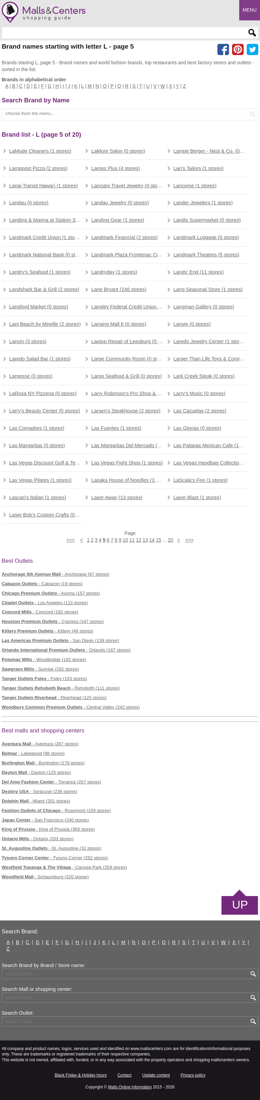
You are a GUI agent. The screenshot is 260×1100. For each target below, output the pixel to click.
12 (138, 540)
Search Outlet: (18, 1013)
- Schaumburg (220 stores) (45, 876)
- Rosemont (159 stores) (56, 810)
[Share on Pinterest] (238, 49)
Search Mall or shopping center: (37, 989)
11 (132, 540)
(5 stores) (206, 254)
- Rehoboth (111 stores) (61, 688)
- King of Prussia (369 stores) (48, 829)
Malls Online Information (130, 1087)
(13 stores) (116, 497)
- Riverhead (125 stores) (54, 697)
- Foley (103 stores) (44, 678)
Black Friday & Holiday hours (81, 1075)
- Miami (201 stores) (36, 800)
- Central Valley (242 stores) (71, 707)
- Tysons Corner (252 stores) (55, 857)
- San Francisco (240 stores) (45, 820)
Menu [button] (250, 10)
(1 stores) (40, 151)
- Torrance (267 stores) (51, 781)
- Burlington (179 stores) (43, 762)
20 (170, 540)
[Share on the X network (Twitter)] (252, 49)
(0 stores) (118, 151)
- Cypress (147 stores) (53, 621)
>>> (189, 540)
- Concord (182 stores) (40, 611)
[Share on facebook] (223, 49)
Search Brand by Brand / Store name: (43, 965)
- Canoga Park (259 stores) (64, 867)
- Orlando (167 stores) (66, 650)
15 (158, 540)
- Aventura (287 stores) (40, 743)
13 (145, 540)
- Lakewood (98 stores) (33, 753)
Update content (156, 1075)
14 (152, 540)
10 (125, 540)
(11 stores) (198, 272)
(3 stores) (27, 341)
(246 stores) (119, 289)
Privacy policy (193, 1075)
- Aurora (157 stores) (51, 593)
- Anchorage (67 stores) (55, 574)
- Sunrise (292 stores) (40, 669)
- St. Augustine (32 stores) (51, 848)
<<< (70, 540)
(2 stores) (38, 168)
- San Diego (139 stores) (60, 640)
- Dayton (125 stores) (36, 772)
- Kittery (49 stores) (47, 630)
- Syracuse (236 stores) (39, 791)
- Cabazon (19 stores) (42, 583)
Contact (125, 1075)
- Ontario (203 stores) (38, 838)
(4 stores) (115, 168)
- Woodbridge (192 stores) (44, 659)
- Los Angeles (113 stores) (45, 602)
